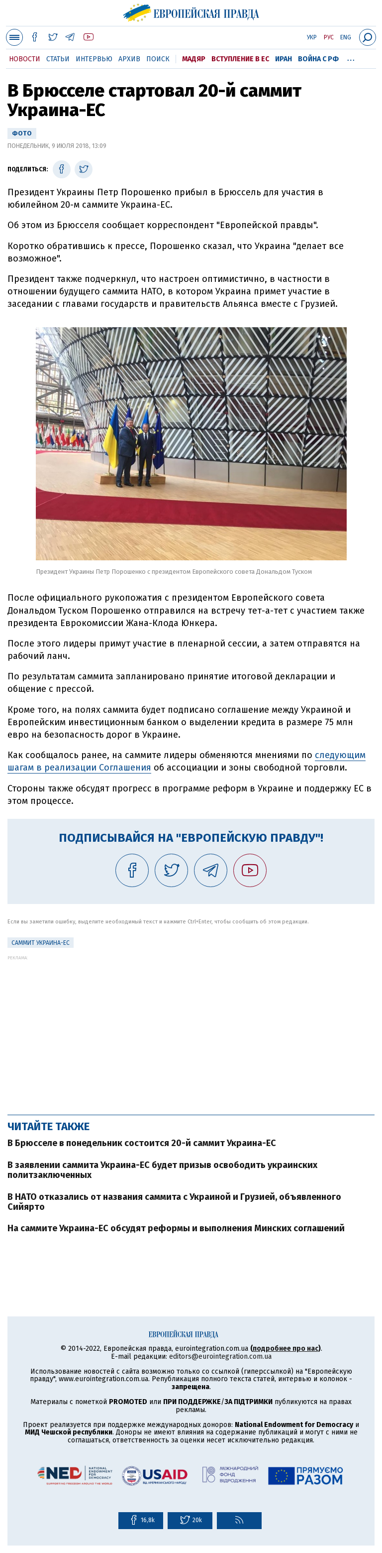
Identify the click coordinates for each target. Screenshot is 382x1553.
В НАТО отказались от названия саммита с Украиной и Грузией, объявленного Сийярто (174, 1201)
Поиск (158, 59)
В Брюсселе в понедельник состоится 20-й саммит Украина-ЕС (141, 1143)
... (351, 57)
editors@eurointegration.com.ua (220, 1356)
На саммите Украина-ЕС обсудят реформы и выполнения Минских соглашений (176, 1228)
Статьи (58, 59)
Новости (24, 59)
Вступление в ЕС (240, 59)
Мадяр (193, 59)
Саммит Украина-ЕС (40, 942)
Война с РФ (318, 59)
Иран (283, 59)
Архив (129, 59)
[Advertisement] (191, 1030)
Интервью (94, 59)
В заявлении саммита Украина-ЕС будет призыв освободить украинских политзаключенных (162, 1170)
